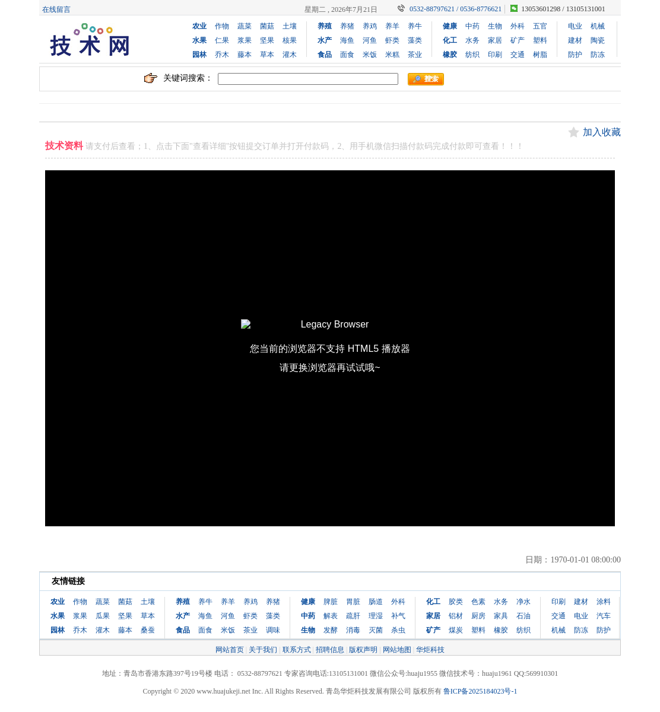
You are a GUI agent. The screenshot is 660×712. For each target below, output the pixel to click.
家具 (501, 616)
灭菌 (376, 630)
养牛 (415, 26)
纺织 (472, 54)
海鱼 (347, 40)
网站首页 (229, 650)
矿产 (517, 40)
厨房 (478, 616)
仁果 (222, 40)
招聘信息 (330, 650)
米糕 (392, 54)
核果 (290, 40)
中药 (472, 26)
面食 (347, 54)
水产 (325, 40)
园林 (199, 54)
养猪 (347, 26)
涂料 (603, 601)
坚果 (267, 40)
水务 (472, 40)
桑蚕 (148, 630)
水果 (199, 40)
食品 (325, 54)
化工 (450, 40)
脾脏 (330, 601)
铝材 (456, 616)
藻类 (415, 40)
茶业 (415, 54)
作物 (222, 26)
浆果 (244, 40)
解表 (330, 616)
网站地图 (397, 650)
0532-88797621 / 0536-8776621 (456, 9)
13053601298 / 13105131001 (563, 9)
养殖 (325, 26)
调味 (273, 630)
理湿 (376, 616)
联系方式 (297, 650)
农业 (199, 26)
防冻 (598, 54)
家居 (495, 40)
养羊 (392, 26)
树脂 (540, 54)
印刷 (495, 54)
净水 (523, 601)
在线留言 (56, 9)
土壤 (290, 26)
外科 (517, 26)
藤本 (244, 54)
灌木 (290, 54)
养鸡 (370, 26)
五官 (540, 26)
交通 (517, 54)
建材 (575, 40)
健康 (450, 26)
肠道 (376, 601)
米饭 (370, 54)
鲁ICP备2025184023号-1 (480, 691)
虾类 (392, 40)
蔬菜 (244, 26)
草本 (267, 54)
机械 (598, 26)
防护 (575, 54)
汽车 (603, 616)
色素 (478, 601)
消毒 (353, 630)
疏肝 (353, 616)
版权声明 (363, 650)
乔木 (222, 54)
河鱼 (370, 40)
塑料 (540, 40)
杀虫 (398, 630)
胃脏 (353, 601)
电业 (575, 26)
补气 (398, 616)
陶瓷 (598, 40)
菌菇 (267, 26)
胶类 (456, 601)
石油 (523, 616)
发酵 (330, 630)
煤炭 (456, 630)
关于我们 (263, 650)
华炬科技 (430, 650)
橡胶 (450, 54)
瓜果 (103, 616)
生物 (495, 26)
